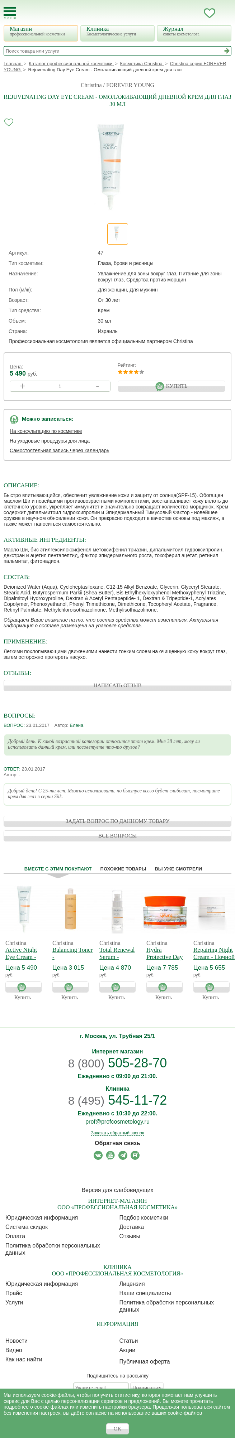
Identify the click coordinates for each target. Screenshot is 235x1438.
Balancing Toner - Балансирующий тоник (73, 960)
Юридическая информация (41, 1218)
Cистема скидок (26, 1227)
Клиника (118, 31)
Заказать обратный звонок (117, 1132)
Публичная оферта (144, 1362)
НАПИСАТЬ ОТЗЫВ (117, 685)
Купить (23, 987)
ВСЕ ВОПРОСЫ (117, 836)
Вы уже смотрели (178, 869)
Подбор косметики (143, 1218)
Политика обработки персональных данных (52, 1249)
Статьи (128, 1341)
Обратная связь (117, 1143)
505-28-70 (117, 1063)
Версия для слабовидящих (117, 1190)
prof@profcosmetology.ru (117, 1122)
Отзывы (130, 1236)
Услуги (14, 1302)
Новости (16, 1341)
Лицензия (132, 1284)
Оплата (15, 1236)
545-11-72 (117, 1100)
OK (118, 1429)
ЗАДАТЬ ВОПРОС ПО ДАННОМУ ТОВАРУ (118, 821)
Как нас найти (23, 1359)
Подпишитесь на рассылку (117, 1376)
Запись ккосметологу (181, 13)
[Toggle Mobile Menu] (10, 13)
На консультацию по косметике (46, 431)
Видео (13, 1350)
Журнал (195, 31)
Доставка (131, 1227)
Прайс (13, 1293)
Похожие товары (123, 869)
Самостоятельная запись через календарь (59, 450)
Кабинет (195, 13)
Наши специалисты (145, 1293)
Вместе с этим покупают (58, 869)
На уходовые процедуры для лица (50, 441)
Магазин (42, 31)
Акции (127, 1350)
